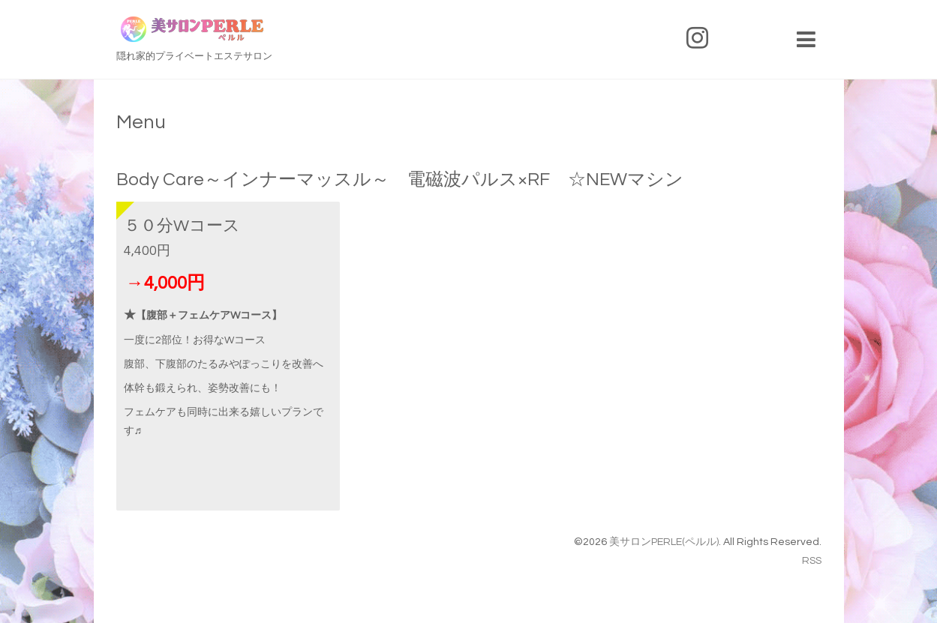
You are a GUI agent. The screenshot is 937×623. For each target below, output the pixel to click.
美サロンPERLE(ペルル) (664, 542)
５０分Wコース (182, 226)
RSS (811, 561)
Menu (141, 122)
